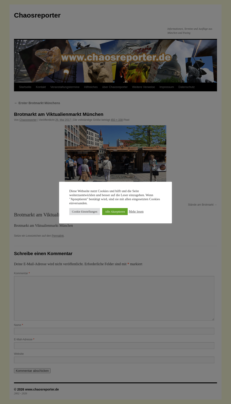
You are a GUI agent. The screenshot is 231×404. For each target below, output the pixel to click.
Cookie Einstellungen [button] (84, 211)
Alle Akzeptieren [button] (115, 211)
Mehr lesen (136, 211)
